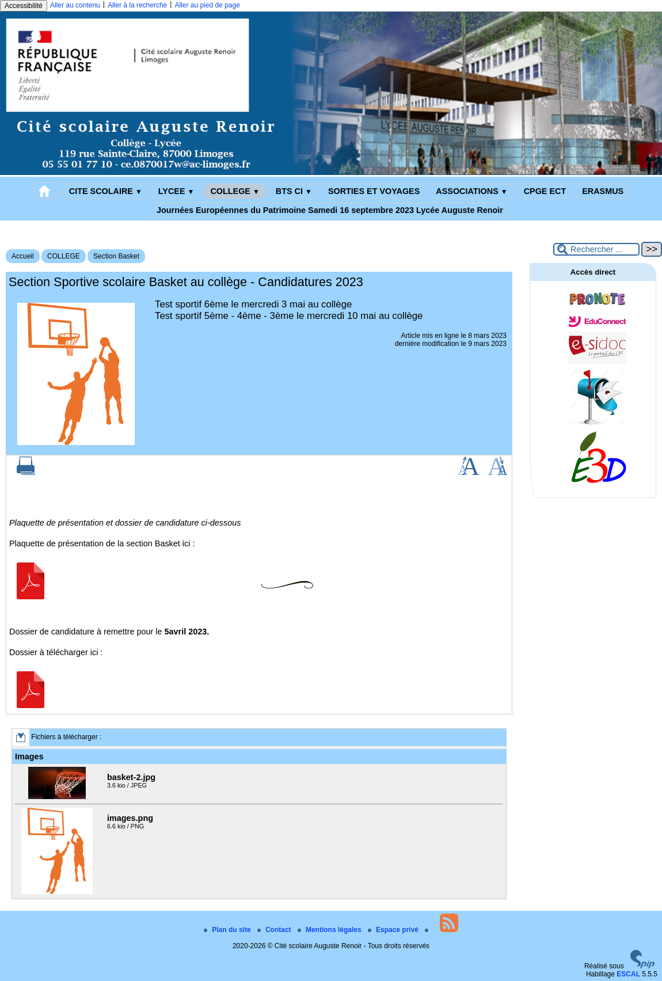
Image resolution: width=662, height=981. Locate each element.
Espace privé (394, 930)
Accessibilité (24, 6)
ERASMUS (602, 191)
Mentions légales (330, 930)
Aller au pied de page (206, 5)
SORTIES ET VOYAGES (374, 191)
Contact (275, 930)
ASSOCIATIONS (471, 191)
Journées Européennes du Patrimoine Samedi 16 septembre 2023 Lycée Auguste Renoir (330, 210)
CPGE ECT (545, 191)
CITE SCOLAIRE (105, 191)
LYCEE (176, 191)
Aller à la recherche (137, 5)
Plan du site (228, 930)
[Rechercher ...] (596, 249)
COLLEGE (234, 191)
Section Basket (116, 256)
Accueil (23, 256)
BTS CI (294, 191)
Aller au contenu (75, 5)
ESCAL (628, 974)
